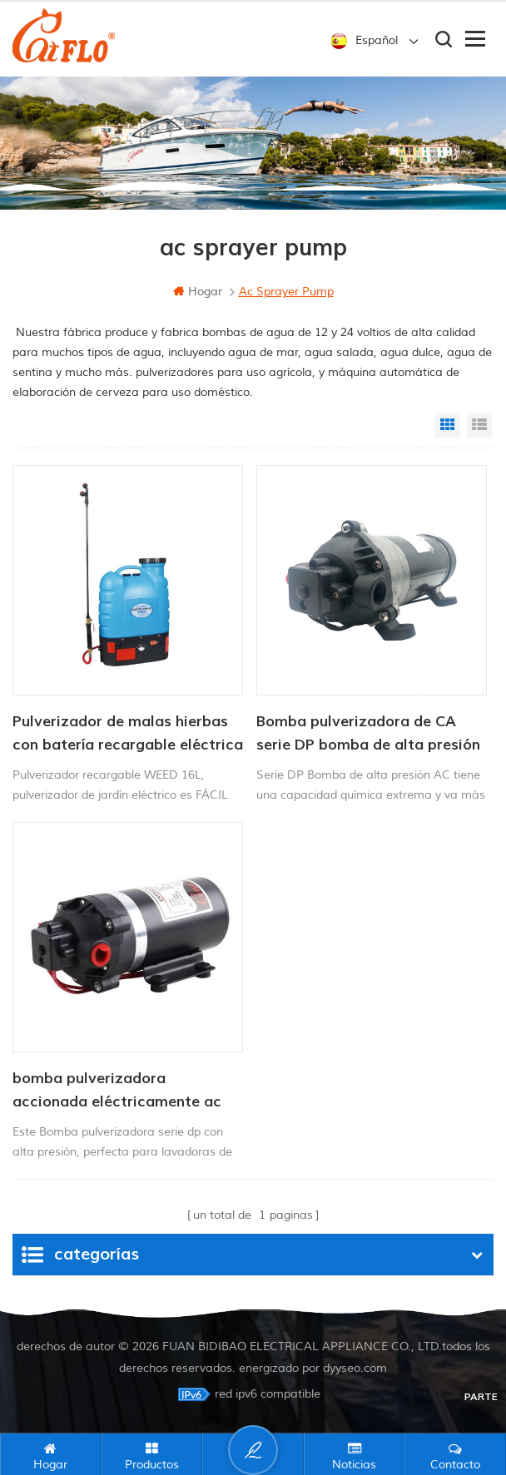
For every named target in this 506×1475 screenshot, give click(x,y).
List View (479, 425)
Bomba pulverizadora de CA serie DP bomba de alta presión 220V (368, 734)
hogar (197, 292)
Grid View (447, 425)
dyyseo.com (355, 1367)
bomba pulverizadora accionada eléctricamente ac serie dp (116, 1091)
